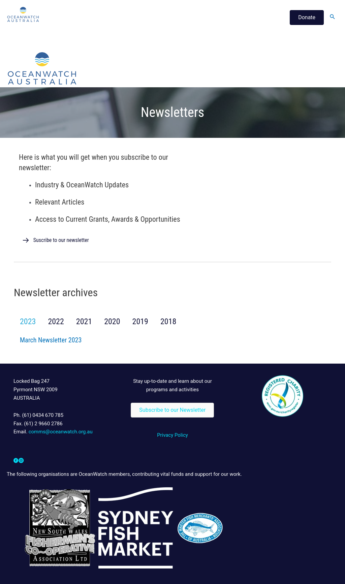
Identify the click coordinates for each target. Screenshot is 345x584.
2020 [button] (112, 321)
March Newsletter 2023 (51, 340)
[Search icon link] (332, 17)
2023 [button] (28, 321)
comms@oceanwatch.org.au (61, 432)
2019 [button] (140, 321)
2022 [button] (56, 321)
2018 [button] (168, 321)
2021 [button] (84, 321)
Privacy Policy (172, 435)
